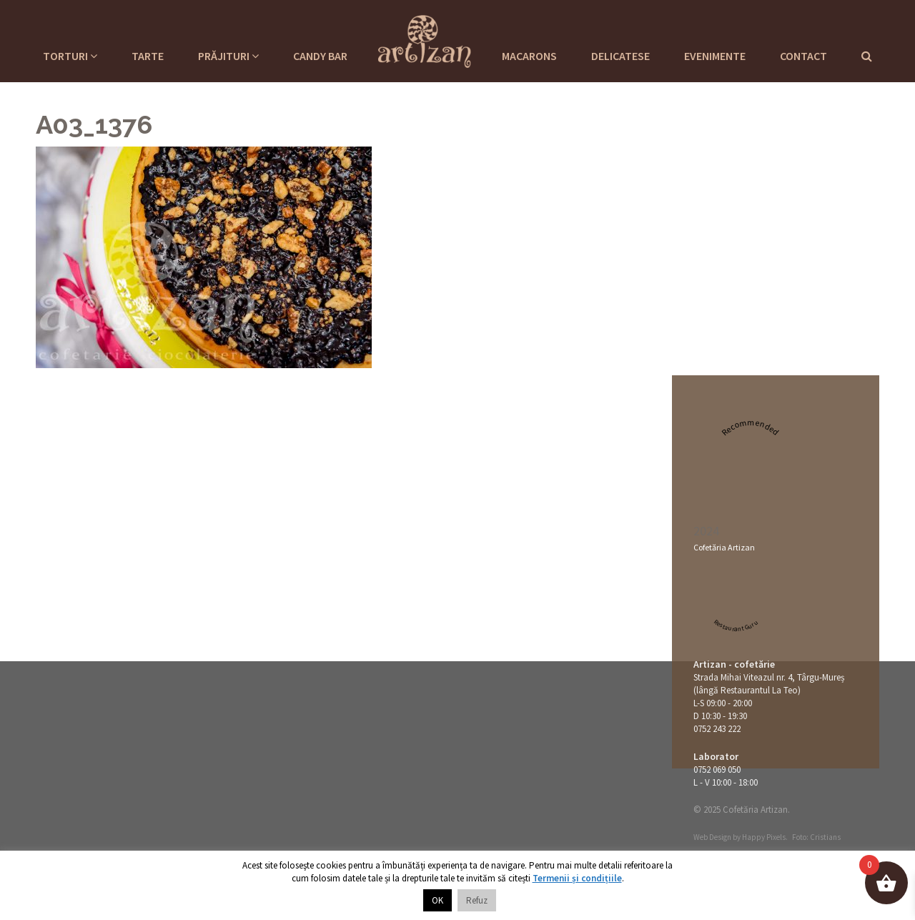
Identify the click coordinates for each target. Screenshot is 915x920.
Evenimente (715, 56)
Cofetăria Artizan (724, 547)
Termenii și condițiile (577, 878)
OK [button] (437, 900)
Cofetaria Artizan (424, 39)
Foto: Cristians (816, 837)
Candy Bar (320, 56)
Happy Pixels (764, 837)
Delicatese (620, 56)
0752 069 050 (717, 769)
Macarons (529, 56)
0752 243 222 (717, 729)
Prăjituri (228, 56)
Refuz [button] (477, 900)
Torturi (70, 56)
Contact (803, 56)
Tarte (148, 56)
